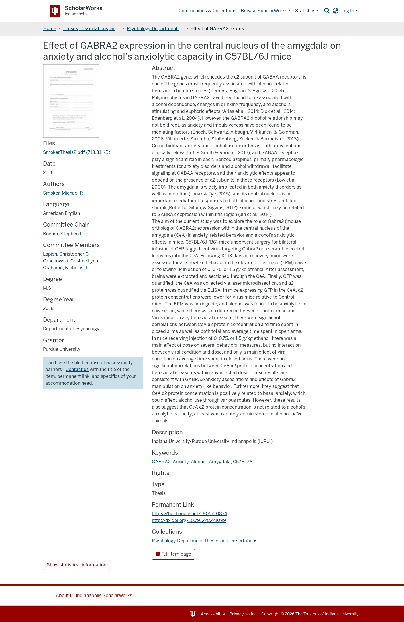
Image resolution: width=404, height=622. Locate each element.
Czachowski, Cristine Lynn (70, 261)
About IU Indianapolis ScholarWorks (94, 595)
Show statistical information (76, 565)
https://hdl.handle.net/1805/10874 (189, 513)
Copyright (270, 614)
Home (49, 28)
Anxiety (181, 461)
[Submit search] (327, 11)
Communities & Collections (207, 10)
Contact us (77, 369)
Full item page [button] (173, 554)
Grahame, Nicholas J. (65, 267)
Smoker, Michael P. (63, 193)
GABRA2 (161, 461)
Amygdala (220, 461)
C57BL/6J (244, 461)
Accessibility (213, 614)
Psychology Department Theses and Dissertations (155, 28)
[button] (335, 10)
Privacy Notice (243, 614)
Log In (348, 10)
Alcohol (199, 461)
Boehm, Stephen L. (63, 233)
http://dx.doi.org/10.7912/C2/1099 (189, 520)
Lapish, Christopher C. (66, 254)
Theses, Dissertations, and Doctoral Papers (91, 28)
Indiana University (341, 614)
